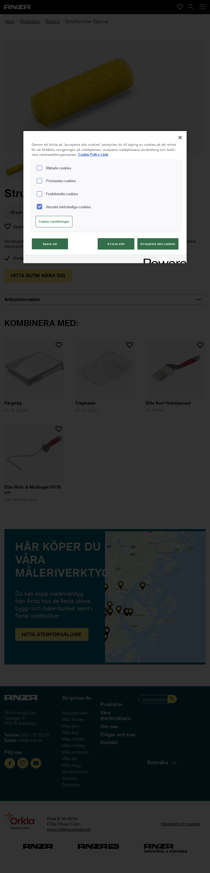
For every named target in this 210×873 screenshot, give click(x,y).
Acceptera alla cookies (157, 244)
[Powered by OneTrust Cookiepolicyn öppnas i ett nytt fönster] (163, 259)
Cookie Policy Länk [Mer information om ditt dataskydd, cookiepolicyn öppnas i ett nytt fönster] (93, 154)
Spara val (50, 244)
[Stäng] (180, 138)
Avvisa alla (115, 244)
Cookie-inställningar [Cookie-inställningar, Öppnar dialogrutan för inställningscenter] (54, 221)
